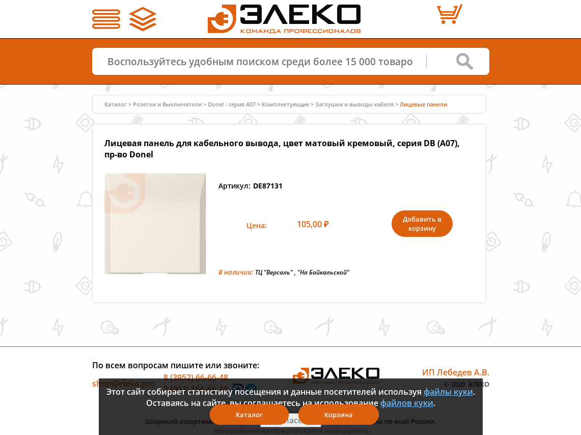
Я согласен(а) (290, 420)
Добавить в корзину (422, 223)
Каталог (115, 104)
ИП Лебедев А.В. (455, 371)
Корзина (338, 414)
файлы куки (448, 391)
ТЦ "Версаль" (274, 272)
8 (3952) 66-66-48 (195, 377)
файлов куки (406, 403)
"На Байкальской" (323, 272)
